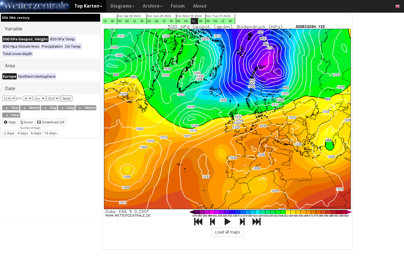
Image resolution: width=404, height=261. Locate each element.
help (10, 122)
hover (26, 122)
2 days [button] (9, 133)
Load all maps (227, 232)
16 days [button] (50, 133)
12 (105, 21)
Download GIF (51, 122)
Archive (152, 6)
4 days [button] (22, 133)
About (200, 6)
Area (10, 66)
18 (112, 21)
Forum (178, 6)
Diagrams (122, 6)
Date (10, 88)
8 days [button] (36, 133)
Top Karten (88, 6)
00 (119, 21)
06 (127, 21)
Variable (13, 29)
